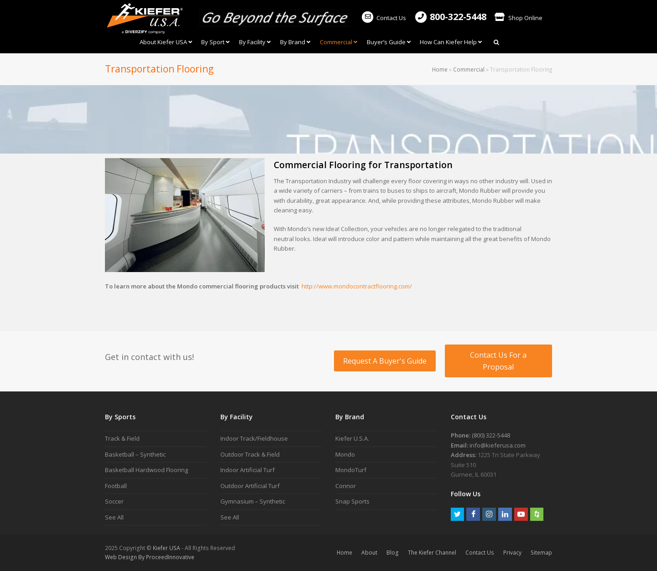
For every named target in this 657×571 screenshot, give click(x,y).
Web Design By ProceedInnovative (149, 557)
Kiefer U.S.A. (352, 438)
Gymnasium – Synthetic (252, 501)
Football (116, 486)
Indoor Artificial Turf (247, 470)
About (369, 552)
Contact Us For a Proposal (498, 361)
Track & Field (122, 438)
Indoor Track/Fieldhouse (254, 438)
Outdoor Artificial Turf (250, 486)
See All (114, 517)
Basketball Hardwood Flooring (146, 470)
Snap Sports (352, 501)
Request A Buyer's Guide (385, 361)
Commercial (469, 69)
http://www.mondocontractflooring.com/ (357, 286)
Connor (345, 486)
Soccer (114, 501)
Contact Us (383, 18)
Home (440, 69)
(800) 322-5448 (491, 435)
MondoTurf (350, 470)
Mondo (345, 454)
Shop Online (518, 18)
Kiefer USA (166, 548)
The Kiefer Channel (432, 552)
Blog (392, 552)
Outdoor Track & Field (250, 454)
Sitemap (541, 552)
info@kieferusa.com (497, 445)
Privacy (512, 552)
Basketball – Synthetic (135, 454)
